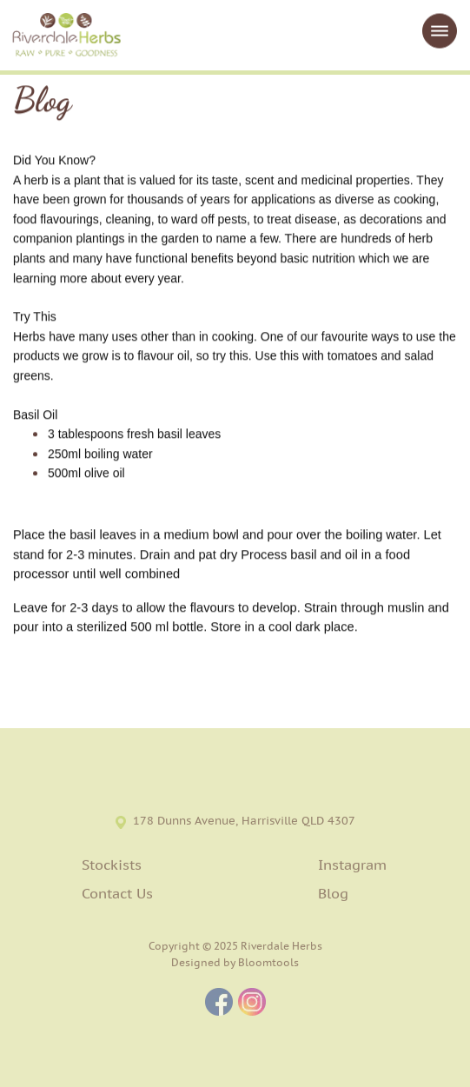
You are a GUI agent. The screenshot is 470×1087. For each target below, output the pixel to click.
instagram (252, 1004)
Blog (333, 895)
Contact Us (117, 895)
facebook (219, 1004)
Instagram (352, 867)
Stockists (112, 867)
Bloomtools (268, 964)
